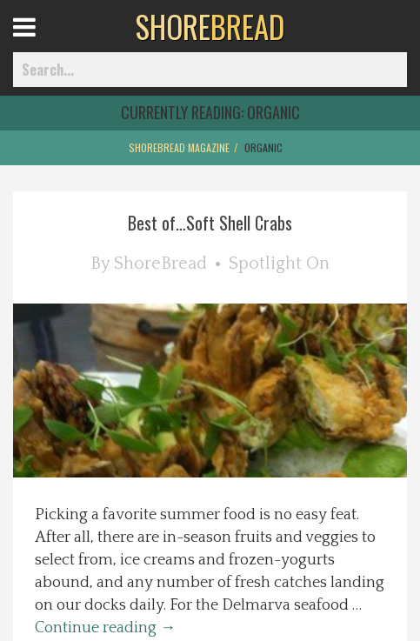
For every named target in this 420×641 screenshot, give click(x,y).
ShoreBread (160, 263)
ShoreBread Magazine (179, 147)
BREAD (210, 26)
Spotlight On (279, 263)
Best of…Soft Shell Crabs (210, 223)
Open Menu (45, 43)
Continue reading (105, 628)
